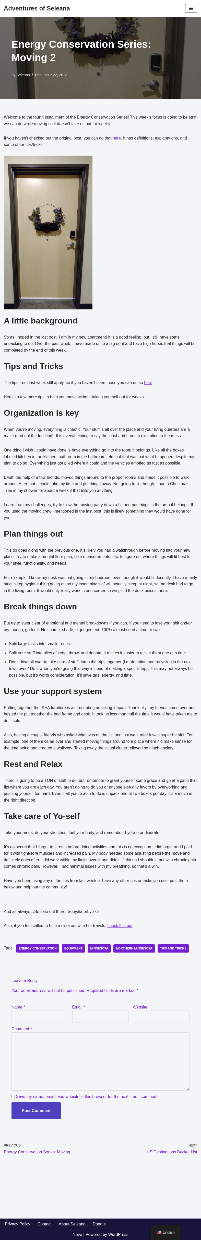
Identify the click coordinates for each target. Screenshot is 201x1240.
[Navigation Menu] (191, 8)
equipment (73, 948)
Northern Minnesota (134, 948)
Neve (77, 1234)
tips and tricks (173, 948)
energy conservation (37, 948)
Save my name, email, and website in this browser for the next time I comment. (87, 1096)
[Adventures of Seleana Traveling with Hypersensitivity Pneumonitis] (37, 8)
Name (18, 1007)
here (117, 138)
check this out (120, 925)
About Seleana (72, 1224)
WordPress (118, 1234)
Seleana (23, 75)
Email (78, 1007)
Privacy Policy (17, 1224)
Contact (45, 1224)
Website (140, 1007)
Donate (99, 1224)
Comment (21, 1029)
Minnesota (99, 948)
